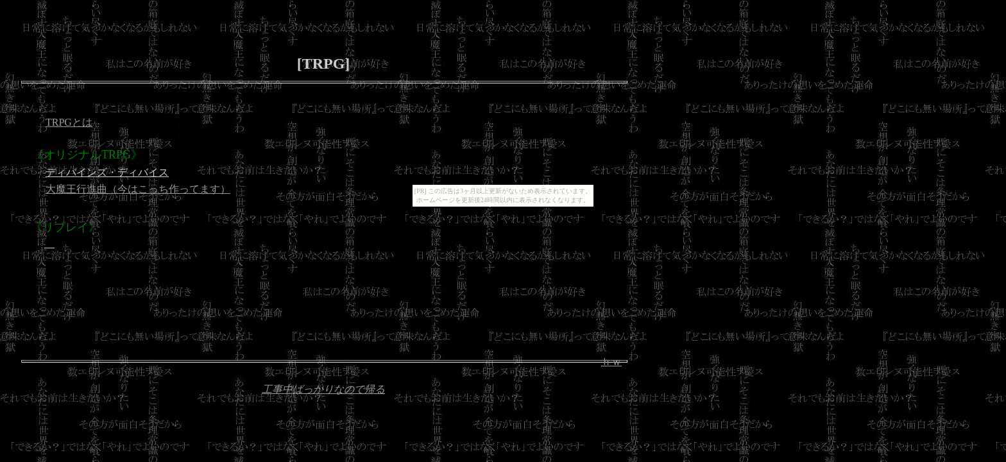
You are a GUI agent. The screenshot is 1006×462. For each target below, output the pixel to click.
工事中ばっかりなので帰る (323, 389)
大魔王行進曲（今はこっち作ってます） (138, 189)
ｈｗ (611, 361)
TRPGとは (69, 122)
